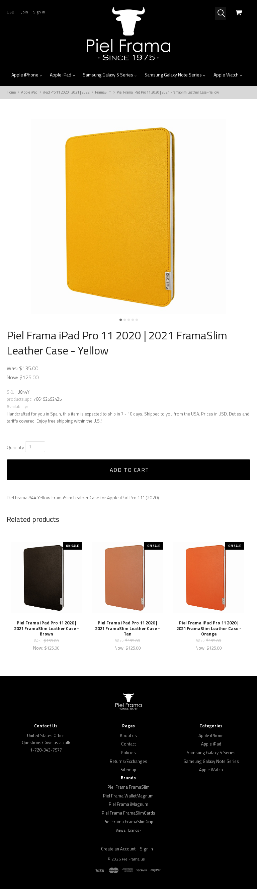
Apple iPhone (26, 74)
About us (128, 735)
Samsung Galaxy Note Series (175, 74)
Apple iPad (62, 74)
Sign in (39, 12)
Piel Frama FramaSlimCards (128, 813)
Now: (12, 377)
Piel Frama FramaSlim (128, 787)
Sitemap (128, 769)
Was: (12, 368)
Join (24, 12)
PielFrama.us (133, 859)
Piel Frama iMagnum (128, 804)
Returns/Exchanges (128, 761)
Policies (128, 752)
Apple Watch (228, 74)
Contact (128, 743)
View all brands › (128, 830)
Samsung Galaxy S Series (110, 74)
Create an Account (118, 848)
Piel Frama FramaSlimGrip (128, 821)
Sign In (146, 848)
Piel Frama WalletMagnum (128, 795)
